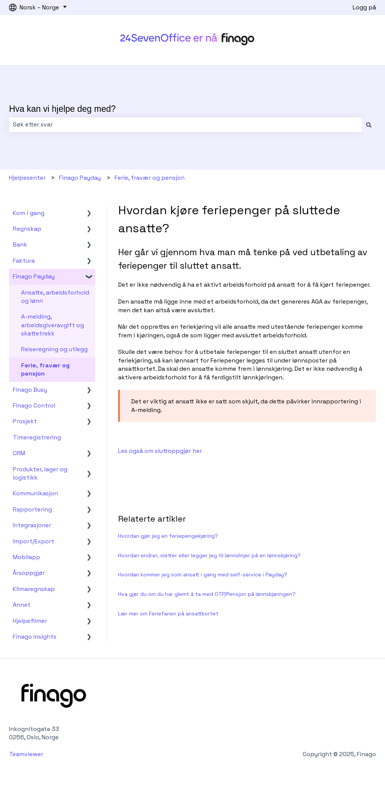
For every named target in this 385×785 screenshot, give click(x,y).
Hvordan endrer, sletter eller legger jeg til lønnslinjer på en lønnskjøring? (209, 555)
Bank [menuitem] (20, 244)
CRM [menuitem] (19, 453)
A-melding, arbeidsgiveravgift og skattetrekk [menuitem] (52, 325)
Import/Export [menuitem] (33, 541)
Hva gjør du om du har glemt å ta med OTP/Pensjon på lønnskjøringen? (207, 594)
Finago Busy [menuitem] (30, 390)
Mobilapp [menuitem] (26, 557)
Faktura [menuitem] (24, 261)
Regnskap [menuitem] (27, 229)
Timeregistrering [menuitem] (37, 437)
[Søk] (369, 124)
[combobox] (185, 124)
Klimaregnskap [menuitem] (34, 589)
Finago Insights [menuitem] (34, 637)
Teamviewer (27, 754)
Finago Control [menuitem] (34, 405)
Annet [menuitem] (21, 605)
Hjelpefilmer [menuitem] (30, 621)
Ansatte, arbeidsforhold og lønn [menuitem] (55, 297)
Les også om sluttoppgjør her (160, 451)
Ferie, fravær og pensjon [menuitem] (45, 369)
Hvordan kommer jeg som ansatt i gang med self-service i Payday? (202, 574)
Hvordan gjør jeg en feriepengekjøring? (168, 535)
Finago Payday (80, 178)
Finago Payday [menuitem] (34, 276)
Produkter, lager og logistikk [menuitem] (40, 473)
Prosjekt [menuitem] (25, 421)
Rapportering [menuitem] (32, 509)
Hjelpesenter (27, 178)
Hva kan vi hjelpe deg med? (62, 109)
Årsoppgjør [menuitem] (29, 573)
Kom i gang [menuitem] (28, 213)
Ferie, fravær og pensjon (150, 178)
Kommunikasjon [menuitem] (35, 493)
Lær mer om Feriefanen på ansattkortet (168, 613)
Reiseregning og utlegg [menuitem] (54, 349)
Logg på (364, 7)
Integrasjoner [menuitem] (32, 525)
